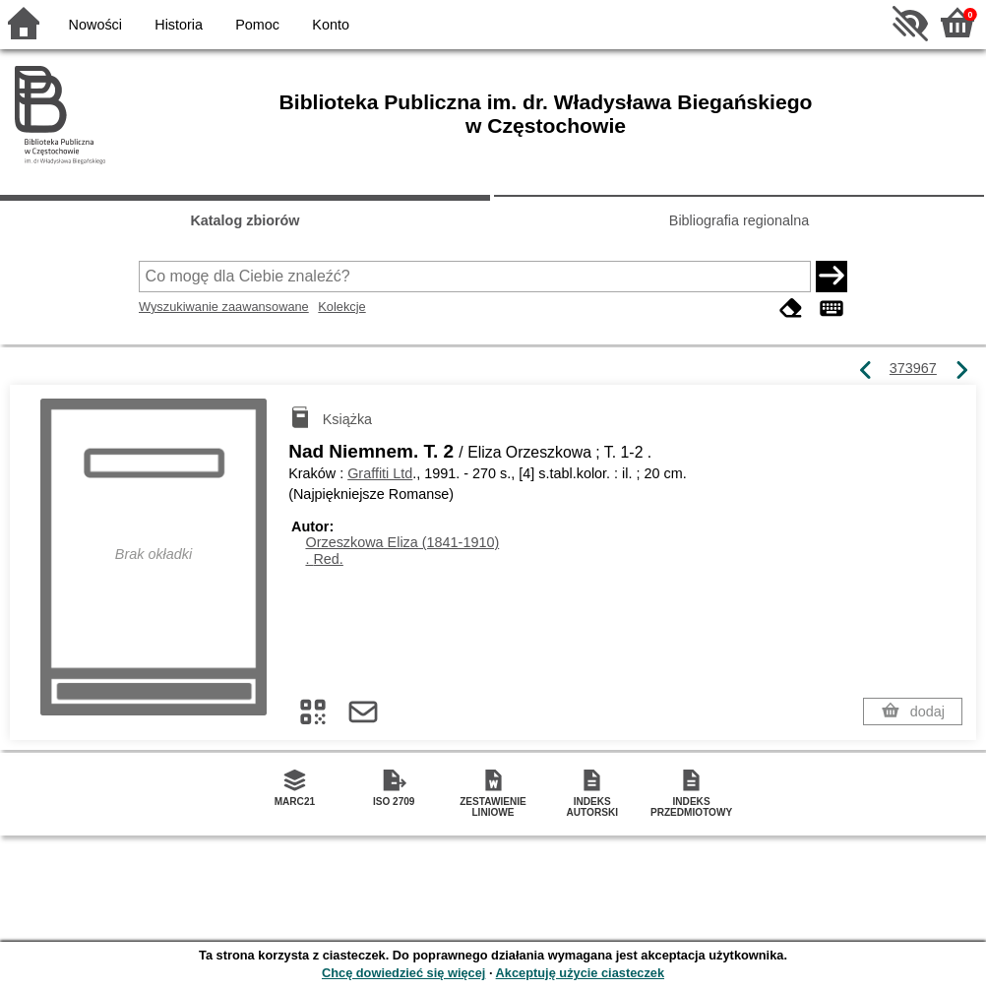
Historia (178, 24)
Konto (330, 24)
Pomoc (257, 24)
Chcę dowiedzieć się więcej (403, 972)
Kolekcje (341, 306)
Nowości (95, 24)
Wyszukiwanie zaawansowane (224, 306)
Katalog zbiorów (244, 220)
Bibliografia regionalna (739, 220)
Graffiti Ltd (379, 473)
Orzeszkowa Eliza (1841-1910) (402, 542)
